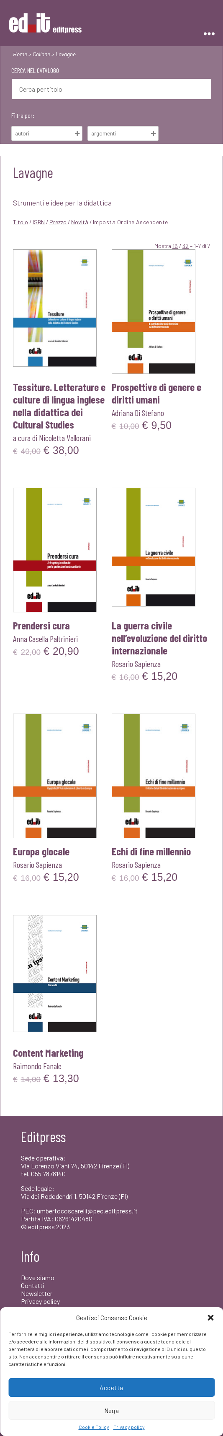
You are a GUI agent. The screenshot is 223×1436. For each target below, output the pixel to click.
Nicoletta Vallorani (65, 438)
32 (185, 245)
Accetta (111, 1387)
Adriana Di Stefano (138, 413)
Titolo (20, 222)
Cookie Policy (94, 1427)
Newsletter (36, 1293)
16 (175, 245)
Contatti (32, 1285)
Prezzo (58, 222)
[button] (210, 1317)
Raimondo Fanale (37, 1066)
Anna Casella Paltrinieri (45, 639)
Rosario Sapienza (136, 664)
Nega (111, 1410)
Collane (41, 54)
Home (20, 54)
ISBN (39, 222)
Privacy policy (129, 1427)
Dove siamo (37, 1277)
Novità (79, 222)
